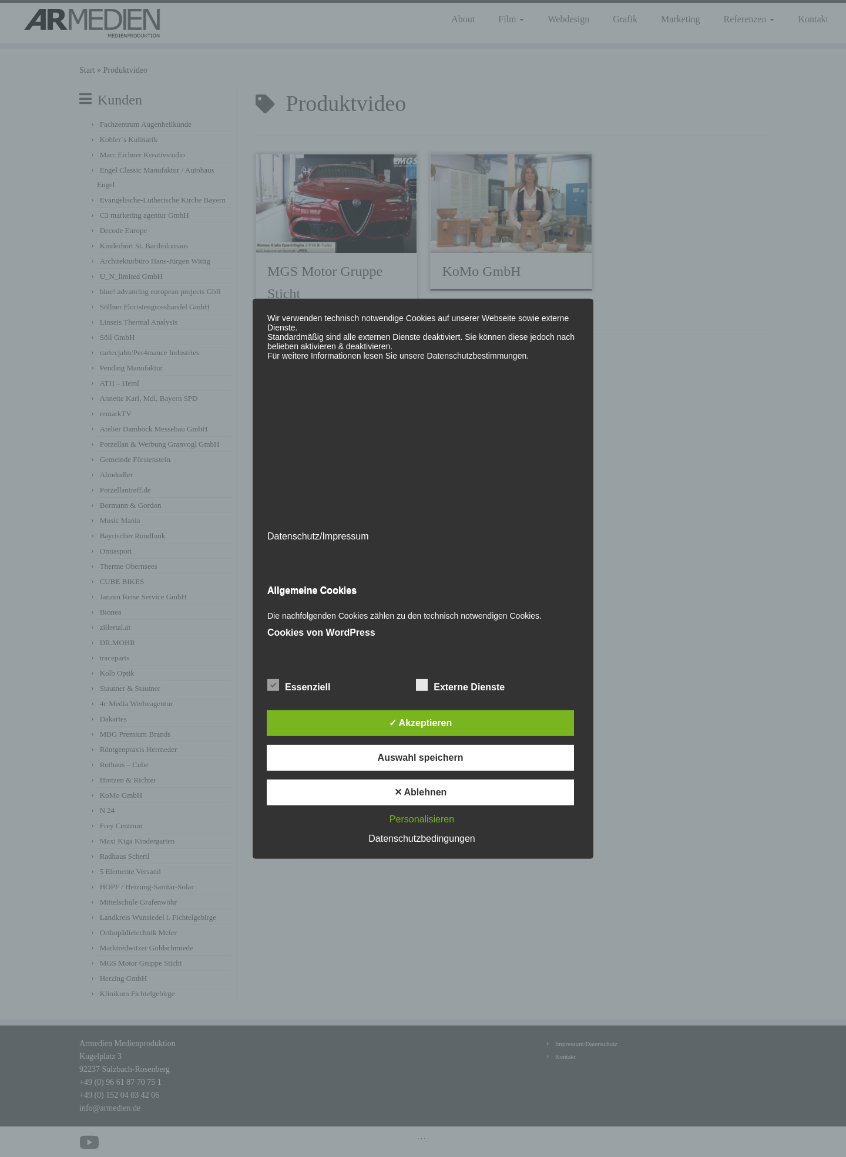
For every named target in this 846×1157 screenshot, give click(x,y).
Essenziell (298, 685)
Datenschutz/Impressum (318, 536)
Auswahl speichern (421, 758)
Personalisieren (422, 819)
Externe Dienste (460, 685)
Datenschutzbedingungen (421, 839)
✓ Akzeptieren (420, 723)
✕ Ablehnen (420, 792)
